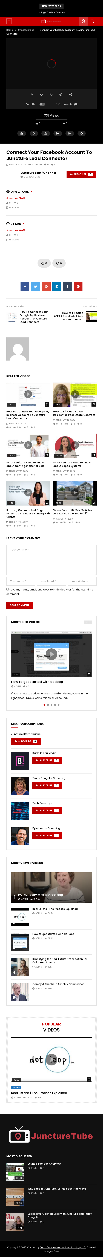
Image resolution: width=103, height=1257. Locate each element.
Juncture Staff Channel (38, 173)
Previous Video (15, 306)
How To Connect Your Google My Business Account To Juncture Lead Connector (34, 317)
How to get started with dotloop (37, 681)
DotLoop (16, 1087)
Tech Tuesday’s (42, 803)
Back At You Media (44, 753)
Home (9, 29)
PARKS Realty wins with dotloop (40, 895)
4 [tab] (55, 705)
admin (17, 686)
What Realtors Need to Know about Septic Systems (72, 464)
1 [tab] (44, 705)
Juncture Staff (15, 198)
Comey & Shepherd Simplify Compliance (58, 984)
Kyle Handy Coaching (46, 828)
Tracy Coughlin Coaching (48, 778)
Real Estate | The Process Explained (55, 909)
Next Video (90, 306)
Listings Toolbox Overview (51, 12)
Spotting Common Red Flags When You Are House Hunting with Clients (28, 513)
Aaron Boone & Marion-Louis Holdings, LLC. (63, 1247)
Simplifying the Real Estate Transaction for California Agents (59, 960)
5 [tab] (58, 705)
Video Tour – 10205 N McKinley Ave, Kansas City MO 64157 (72, 511)
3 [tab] (51, 705)
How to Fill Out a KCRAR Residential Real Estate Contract (68, 316)
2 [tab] (48, 705)
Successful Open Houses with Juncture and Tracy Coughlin (60, 1215)
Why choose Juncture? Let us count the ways (57, 1189)
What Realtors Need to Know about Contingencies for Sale (25, 464)
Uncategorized (26, 29)
